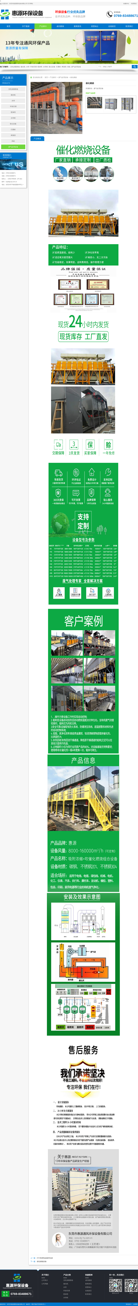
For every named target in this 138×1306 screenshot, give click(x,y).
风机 (68, 67)
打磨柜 (58, 67)
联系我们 (134, 3)
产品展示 (43, 26)
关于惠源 (25, 26)
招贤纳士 (94, 26)
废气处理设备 (76, 67)
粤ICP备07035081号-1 (38, 1304)
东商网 (135, 1304)
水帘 (27, 67)
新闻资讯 (77, 26)
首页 (8, 26)
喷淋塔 (39, 67)
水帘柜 (45, 67)
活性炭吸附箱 (15, 67)
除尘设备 (52, 67)
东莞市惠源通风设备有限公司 (18, 3)
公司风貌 (45, 1284)
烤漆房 (64, 67)
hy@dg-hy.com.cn (11, 182)
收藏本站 (126, 3)
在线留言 (112, 26)
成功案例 (60, 26)
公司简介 (45, 1280)
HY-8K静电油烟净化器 (45, 1258)
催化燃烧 (73, 77)
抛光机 (23, 67)
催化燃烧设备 (42, 1261)
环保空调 (33, 67)
